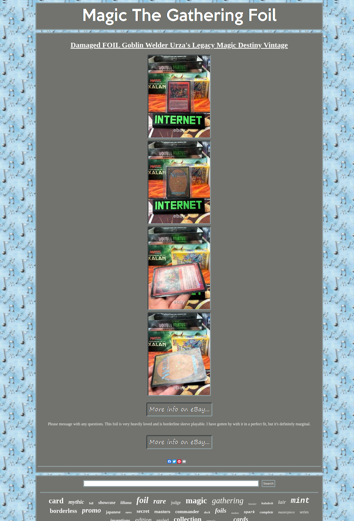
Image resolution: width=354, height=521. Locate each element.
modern (235, 513)
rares (128, 512)
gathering (227, 500)
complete (266, 512)
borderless (63, 510)
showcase (107, 502)
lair (282, 502)
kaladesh (267, 503)
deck (207, 512)
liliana (126, 502)
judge (176, 502)
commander (187, 511)
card (56, 500)
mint (300, 500)
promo (91, 510)
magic (196, 500)
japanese (113, 512)
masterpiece (286, 512)
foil (142, 500)
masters (162, 511)
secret (143, 511)
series (304, 512)
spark (249, 512)
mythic (76, 502)
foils (220, 510)
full (91, 503)
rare (159, 501)
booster (253, 503)
